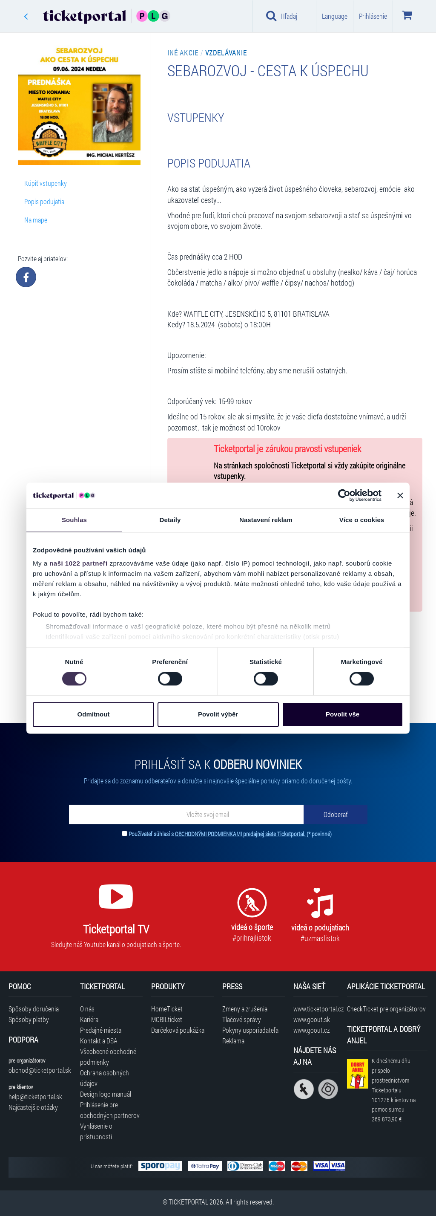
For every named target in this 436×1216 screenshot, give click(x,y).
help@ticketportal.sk (35, 1096)
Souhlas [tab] (74, 519)
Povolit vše (342, 714)
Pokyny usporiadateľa (250, 1029)
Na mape (35, 219)
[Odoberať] (335, 814)
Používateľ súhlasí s (230, 834)
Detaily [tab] (170, 519)
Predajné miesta (100, 1029)
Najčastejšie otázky (33, 1107)
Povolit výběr (218, 714)
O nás (87, 1008)
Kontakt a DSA (99, 1040)
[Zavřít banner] (400, 495)
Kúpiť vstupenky (45, 183)
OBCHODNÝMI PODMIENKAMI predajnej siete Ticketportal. (241, 834)
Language (334, 16)
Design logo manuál (105, 1093)
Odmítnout (93, 714)
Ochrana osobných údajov (104, 1078)
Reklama (233, 1040)
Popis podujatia (44, 201)
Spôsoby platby (29, 1019)
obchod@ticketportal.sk (40, 1070)
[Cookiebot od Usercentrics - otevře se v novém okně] (344, 495)
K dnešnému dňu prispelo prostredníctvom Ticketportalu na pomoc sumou (394, 1090)
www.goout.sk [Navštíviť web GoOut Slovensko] (311, 1019)
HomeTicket (167, 1008)
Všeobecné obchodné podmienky (108, 1056)
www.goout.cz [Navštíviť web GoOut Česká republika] (311, 1029)
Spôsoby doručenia (34, 1008)
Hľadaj (281, 15)
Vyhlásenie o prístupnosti (96, 1131)
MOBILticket (166, 1019)
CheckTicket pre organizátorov (386, 1008)
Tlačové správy (241, 1019)
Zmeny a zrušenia (244, 1008)
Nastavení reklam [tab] (266, 519)
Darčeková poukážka (177, 1029)
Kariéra (89, 1019)
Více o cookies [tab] (361, 519)
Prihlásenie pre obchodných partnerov (110, 1110)
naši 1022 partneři (78, 563)
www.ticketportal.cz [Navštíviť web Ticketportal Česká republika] (315, 1008)
